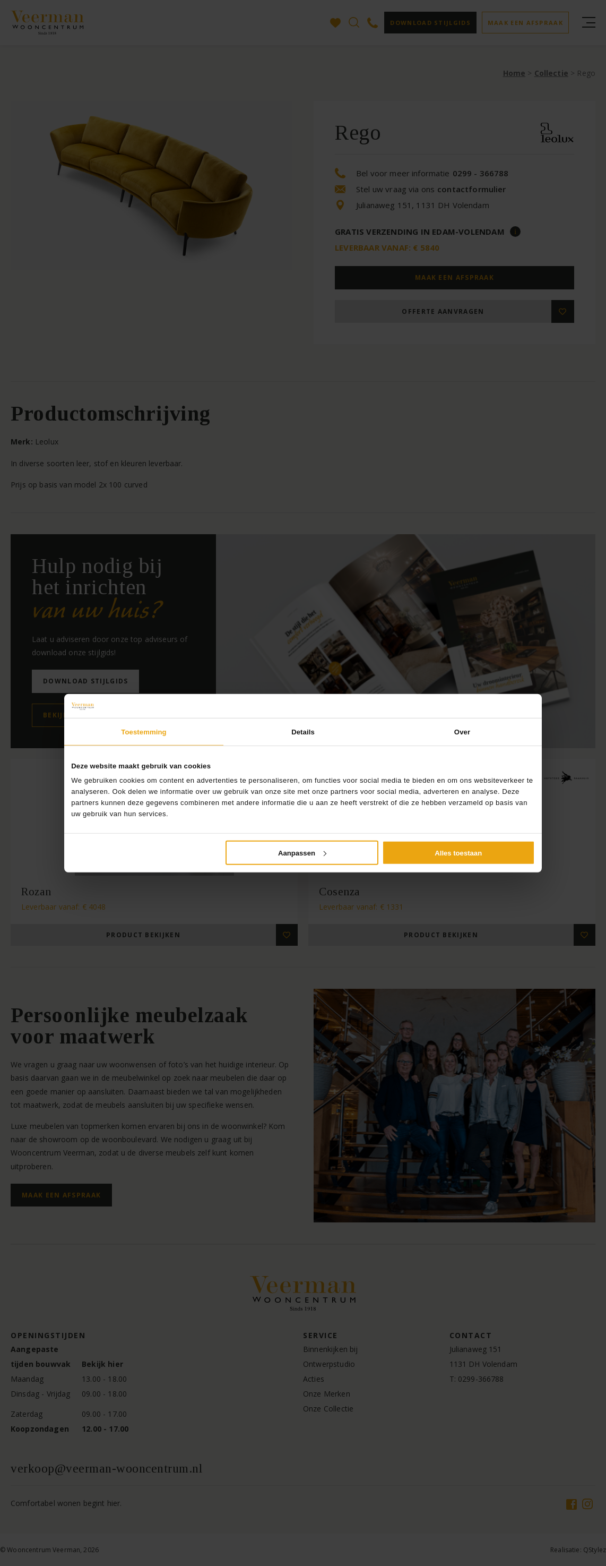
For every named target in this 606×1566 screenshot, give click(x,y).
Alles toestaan (458, 853)
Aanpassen (302, 853)
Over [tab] (462, 731)
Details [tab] (303, 731)
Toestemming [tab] (143, 731)
